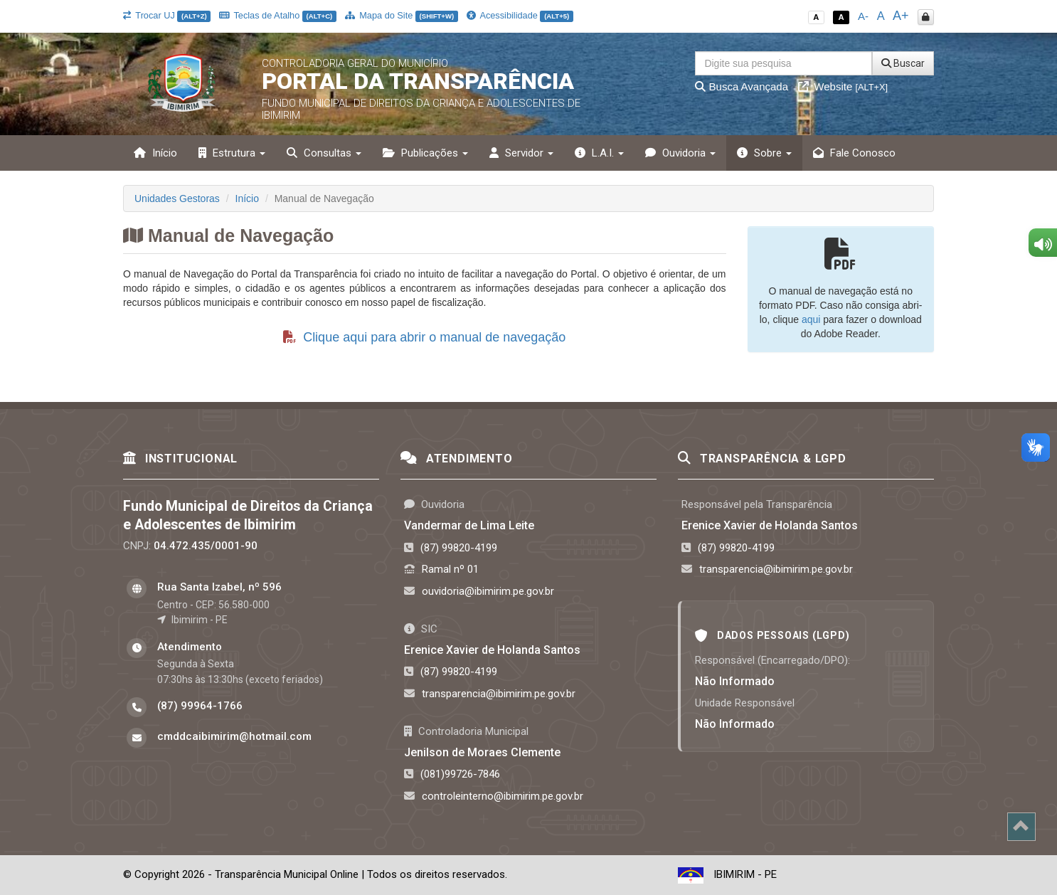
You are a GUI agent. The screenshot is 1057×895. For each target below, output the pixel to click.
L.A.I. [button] (599, 153)
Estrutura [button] (231, 153)
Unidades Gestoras (177, 198)
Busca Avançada (741, 86)
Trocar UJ (167, 15)
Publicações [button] (425, 153)
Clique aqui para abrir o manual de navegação (424, 337)
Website (843, 86)
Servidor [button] (521, 153)
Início (155, 153)
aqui (811, 319)
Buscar (903, 63)
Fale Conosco (854, 153)
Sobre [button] (764, 153)
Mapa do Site (401, 15)
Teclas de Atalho (277, 15)
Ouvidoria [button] (680, 153)
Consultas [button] (324, 153)
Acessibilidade (520, 15)
